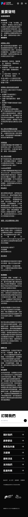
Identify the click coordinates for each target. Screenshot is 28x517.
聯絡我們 (5, 480)
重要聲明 (17, 480)
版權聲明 (23, 480)
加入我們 (11, 480)
